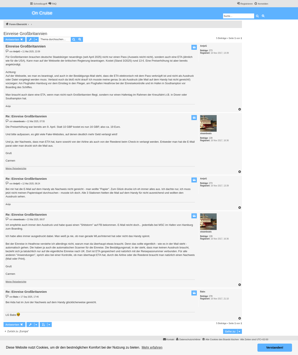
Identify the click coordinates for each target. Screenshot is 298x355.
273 (211, 50)
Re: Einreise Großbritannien (26, 116)
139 (211, 138)
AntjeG (203, 46)
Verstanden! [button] (274, 347)
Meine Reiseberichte (16, 168)
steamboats (206, 133)
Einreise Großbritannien (25, 33)
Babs (202, 292)
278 (211, 296)
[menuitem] (52, 3)
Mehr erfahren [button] (152, 347)
